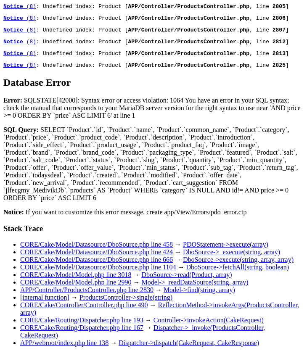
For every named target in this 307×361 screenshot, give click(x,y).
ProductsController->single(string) (125, 304)
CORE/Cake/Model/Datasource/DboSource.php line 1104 (98, 274)
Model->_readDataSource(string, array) (194, 289)
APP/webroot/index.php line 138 (64, 350)
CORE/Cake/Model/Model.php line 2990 (75, 289)
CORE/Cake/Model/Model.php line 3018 (75, 282)
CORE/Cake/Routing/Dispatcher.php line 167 (81, 335)
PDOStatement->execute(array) (225, 252)
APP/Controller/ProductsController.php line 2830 (87, 297)
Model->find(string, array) (199, 297)
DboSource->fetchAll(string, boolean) (237, 274)
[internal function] (44, 304)
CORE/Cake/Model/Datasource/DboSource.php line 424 (96, 259)
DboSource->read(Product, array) (186, 282)
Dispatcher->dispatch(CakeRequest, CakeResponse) (189, 350)
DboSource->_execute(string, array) (231, 259)
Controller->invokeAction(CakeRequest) (209, 327)
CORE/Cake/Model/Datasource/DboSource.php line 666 (96, 267)
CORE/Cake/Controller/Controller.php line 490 (84, 312)
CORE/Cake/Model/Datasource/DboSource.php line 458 (96, 252)
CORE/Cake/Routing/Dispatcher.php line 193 (81, 327)
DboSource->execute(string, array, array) (238, 267)
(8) (19, 7)
